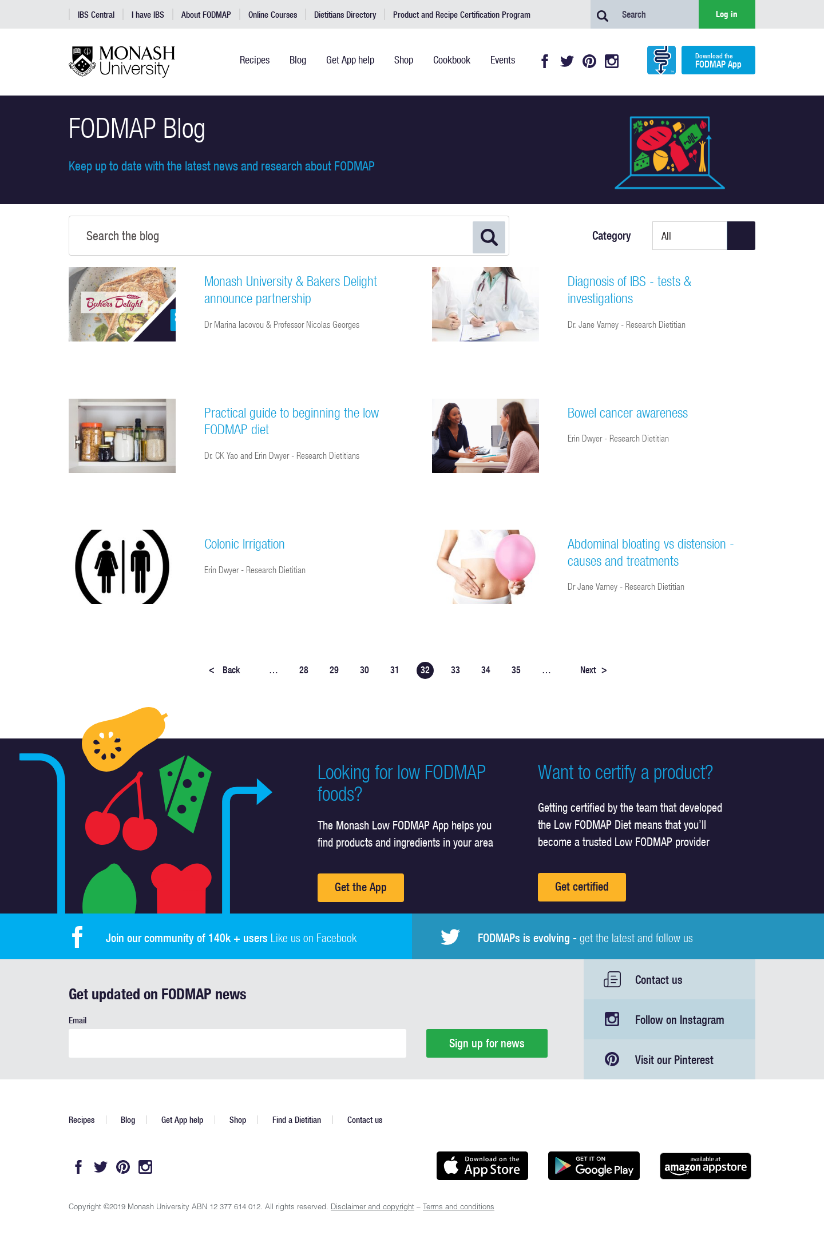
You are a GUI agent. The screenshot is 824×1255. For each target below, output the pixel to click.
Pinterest (589, 61)
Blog (128, 1119)
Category (611, 235)
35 (516, 670)
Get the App (361, 887)
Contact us (659, 979)
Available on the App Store (482, 1165)
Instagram (611, 61)
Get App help (182, 1119)
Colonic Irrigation (244, 543)
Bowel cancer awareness (628, 412)
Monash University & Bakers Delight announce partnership (290, 289)
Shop (237, 1119)
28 (303, 670)
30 (364, 670)
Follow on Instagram (679, 1019)
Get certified (582, 886)
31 (394, 670)
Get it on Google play (594, 1165)
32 (425, 670)
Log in (727, 14)
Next (593, 670)
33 (455, 670)
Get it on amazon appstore (705, 1165)
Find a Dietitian (296, 1119)
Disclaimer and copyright (372, 1208)
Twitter (567, 61)
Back (224, 670)
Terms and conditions (458, 1208)
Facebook (544, 61)
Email (77, 1020)
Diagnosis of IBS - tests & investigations (629, 289)
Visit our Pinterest (674, 1060)
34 (485, 670)
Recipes (81, 1119)
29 (334, 670)
